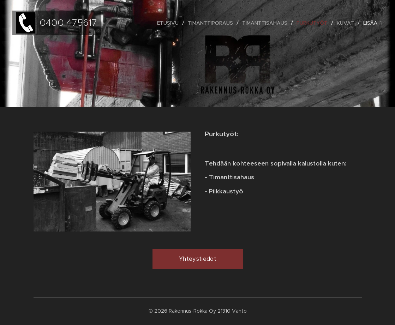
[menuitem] (169, 23)
